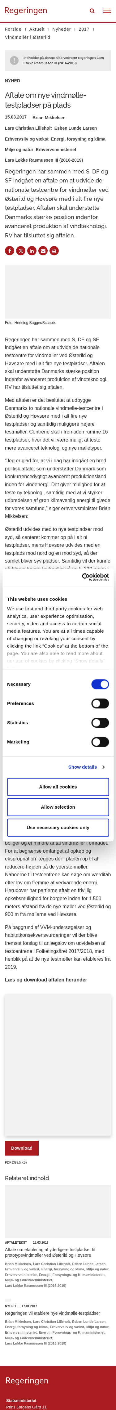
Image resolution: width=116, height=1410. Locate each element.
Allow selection (58, 807)
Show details (82, 767)
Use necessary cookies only (58, 827)
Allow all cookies (58, 786)
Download (21, 1148)
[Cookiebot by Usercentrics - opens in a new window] (82, 577)
